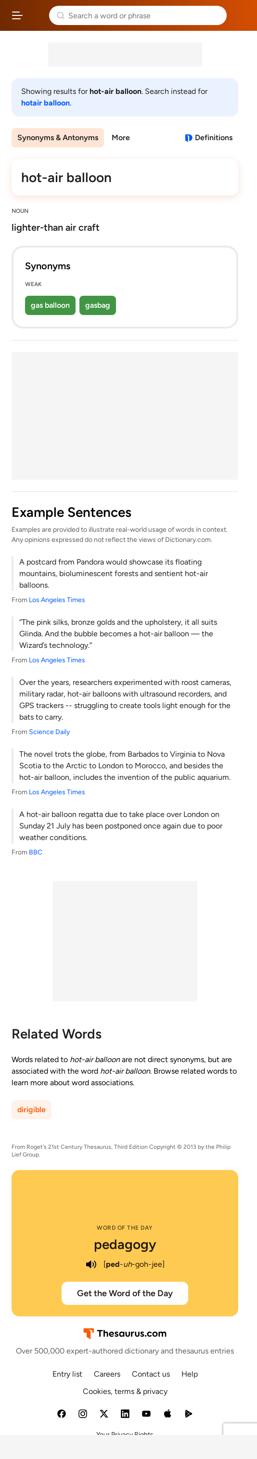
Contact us (151, 1374)
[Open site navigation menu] (17, 15)
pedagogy (125, 1244)
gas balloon (50, 305)
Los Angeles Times (57, 600)
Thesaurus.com (36, 15)
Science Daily (49, 732)
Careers (107, 1374)
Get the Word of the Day (125, 1293)
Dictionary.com (239, 15)
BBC (35, 852)
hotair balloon (45, 102)
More (121, 137)
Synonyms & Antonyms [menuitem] (57, 137)
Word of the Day (125, 1227)
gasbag (97, 305)
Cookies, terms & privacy (125, 1391)
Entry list (67, 1374)
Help (189, 1374)
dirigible (31, 1109)
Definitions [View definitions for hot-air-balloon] (213, 137)
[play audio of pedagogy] (91, 1264)
